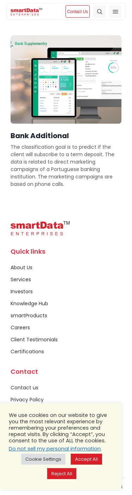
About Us (21, 267)
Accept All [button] (86, 459)
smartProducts (29, 315)
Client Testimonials (34, 339)
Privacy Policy (27, 399)
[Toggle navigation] (115, 11)
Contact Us (77, 11)
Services (21, 279)
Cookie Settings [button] (43, 459)
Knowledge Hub (29, 303)
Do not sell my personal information (55, 448)
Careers (20, 327)
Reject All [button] (61, 473)
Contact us (24, 387)
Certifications (27, 351)
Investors (22, 291)
